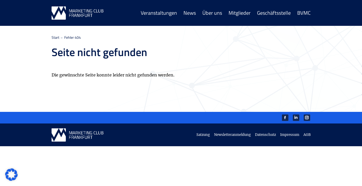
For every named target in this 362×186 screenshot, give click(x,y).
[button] (11, 174)
